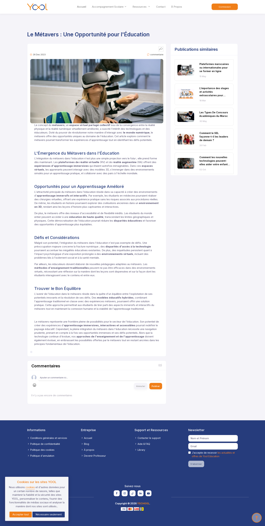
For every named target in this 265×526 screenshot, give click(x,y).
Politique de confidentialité (43, 443)
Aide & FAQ (142, 443)
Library (140, 449)
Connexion (225, 6)
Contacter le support (148, 438)
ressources (141, 6)
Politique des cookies (40, 449)
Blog (85, 443)
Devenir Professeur (93, 455)
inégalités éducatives (75, 250)
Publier (156, 386)
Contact (160, 6)
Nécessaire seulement (48, 514)
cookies (30, 487)
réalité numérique (61, 128)
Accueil (81, 6)
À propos (176, 6)
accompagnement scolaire (109, 6)
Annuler (140, 386)
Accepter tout (21, 514)
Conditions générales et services (47, 438)
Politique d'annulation (40, 455)
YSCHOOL (143, 503)
